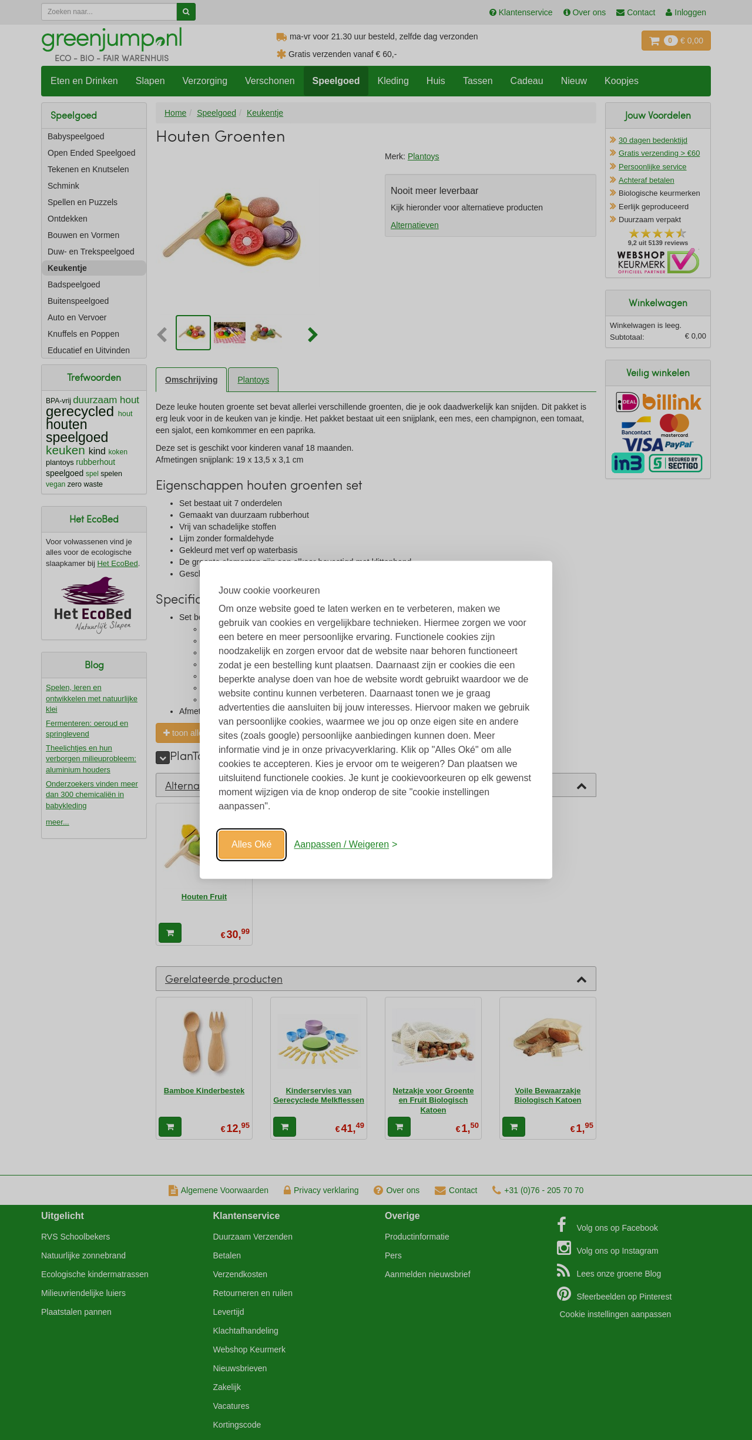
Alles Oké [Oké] (251, 844)
